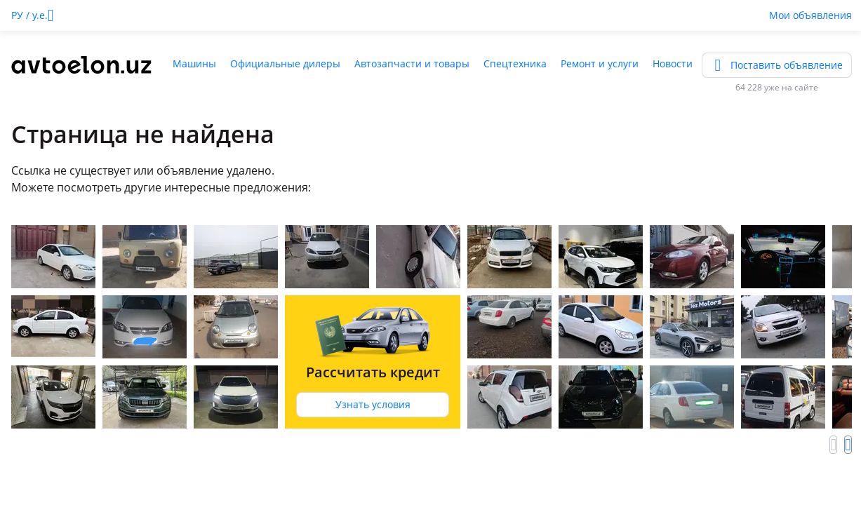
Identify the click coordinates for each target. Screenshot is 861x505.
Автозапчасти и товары (411, 63)
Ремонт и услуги (600, 63)
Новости (673, 63)
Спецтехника (515, 63)
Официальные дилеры (285, 63)
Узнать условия (373, 404)
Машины (194, 63)
